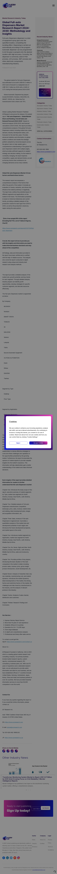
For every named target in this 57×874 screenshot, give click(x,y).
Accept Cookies (38, 443)
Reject (18, 443)
